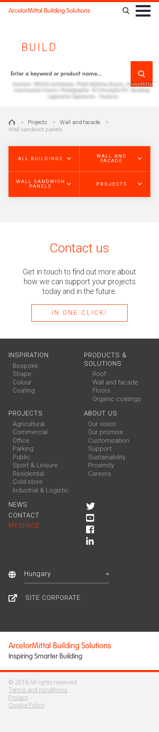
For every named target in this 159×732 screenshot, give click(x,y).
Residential (28, 474)
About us (100, 413)
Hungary (66, 574)
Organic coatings (116, 399)
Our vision (102, 424)
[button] (44, 159)
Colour (22, 382)
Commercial (30, 432)
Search (142, 74)
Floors (101, 390)
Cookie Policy (26, 705)
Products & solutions (105, 359)
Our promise (105, 432)
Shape (22, 374)
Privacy (18, 697)
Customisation (108, 440)
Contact (23, 515)
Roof (99, 374)
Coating (24, 390)
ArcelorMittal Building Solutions (49, 10)
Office (21, 440)
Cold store (28, 482)
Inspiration (28, 355)
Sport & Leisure (35, 465)
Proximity (101, 465)
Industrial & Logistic (41, 490)
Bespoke (25, 366)
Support (100, 448)
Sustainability (107, 457)
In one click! (79, 313)
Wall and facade (80, 122)
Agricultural (29, 424)
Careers (99, 474)
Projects (37, 122)
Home (11, 122)
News (18, 505)
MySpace (23, 525)
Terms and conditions (37, 690)
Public (21, 457)
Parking (23, 448)
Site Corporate (53, 598)
